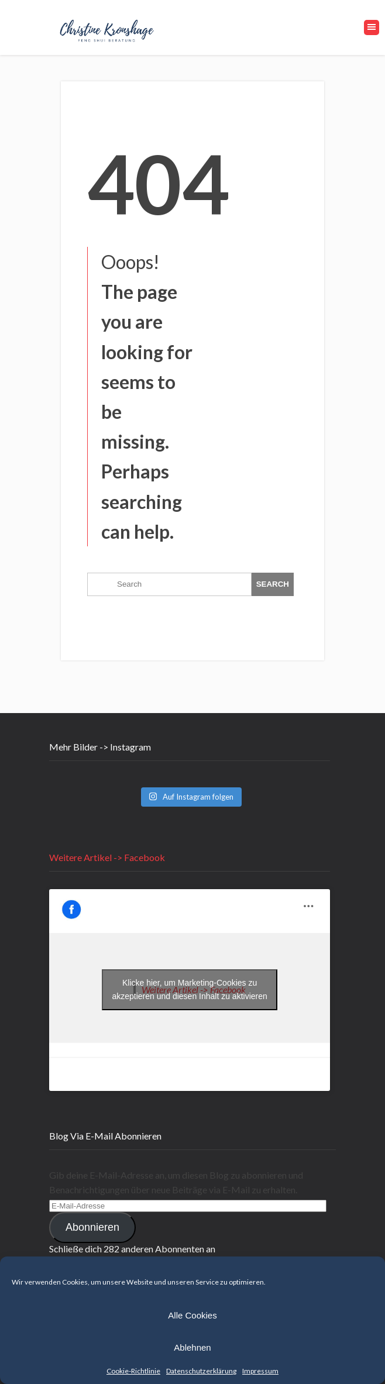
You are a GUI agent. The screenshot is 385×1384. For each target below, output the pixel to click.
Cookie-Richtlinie (133, 1370)
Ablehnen (192, 1347)
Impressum (260, 1370)
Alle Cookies (192, 1315)
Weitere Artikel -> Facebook (107, 857)
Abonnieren (92, 1227)
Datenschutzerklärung (201, 1370)
